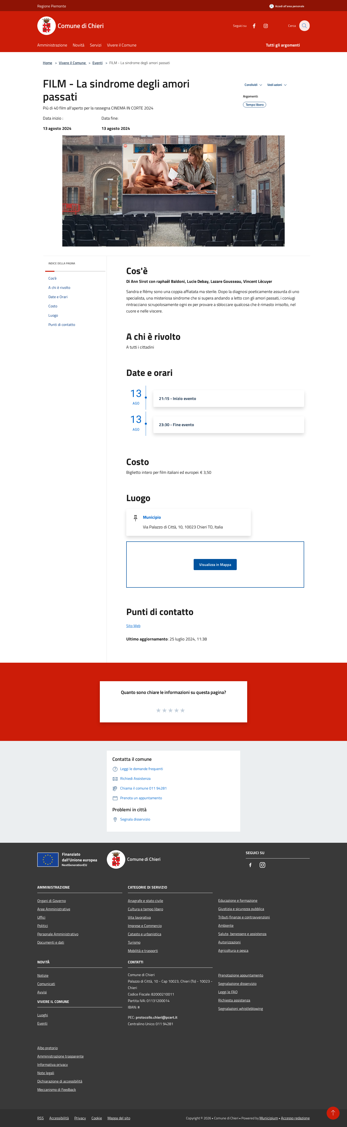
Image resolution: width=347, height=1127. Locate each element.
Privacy (80, 1118)
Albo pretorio (47, 1048)
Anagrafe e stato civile (145, 900)
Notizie (42, 975)
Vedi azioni (277, 85)
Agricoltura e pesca (233, 950)
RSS (40, 1118)
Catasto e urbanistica (144, 934)
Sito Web (133, 625)
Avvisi (42, 992)
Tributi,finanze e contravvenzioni (244, 917)
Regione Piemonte (51, 6)
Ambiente (225, 925)
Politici (42, 925)
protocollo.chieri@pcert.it (156, 1017)
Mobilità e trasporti (143, 950)
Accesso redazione (295, 1118)
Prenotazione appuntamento (240, 975)
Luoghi (42, 1015)
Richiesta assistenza (234, 1000)
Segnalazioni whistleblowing (240, 1008)
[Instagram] (263, 25)
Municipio (152, 517)
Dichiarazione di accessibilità (59, 1081)
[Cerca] (304, 25)
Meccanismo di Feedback (56, 1089)
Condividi (254, 85)
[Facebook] (251, 25)
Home (47, 63)
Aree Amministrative (53, 909)
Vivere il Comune (73, 63)
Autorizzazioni (229, 942)
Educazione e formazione (237, 900)
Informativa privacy (52, 1064)
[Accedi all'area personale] (287, 6)
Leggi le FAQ (228, 992)
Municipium (268, 1118)
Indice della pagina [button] (61, 263)
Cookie (96, 1118)
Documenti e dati (50, 942)
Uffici (41, 917)
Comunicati (46, 984)
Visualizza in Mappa (215, 564)
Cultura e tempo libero (145, 909)
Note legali (45, 1073)
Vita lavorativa (139, 917)
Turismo (134, 942)
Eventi (97, 63)
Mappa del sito (118, 1118)
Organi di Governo (51, 900)
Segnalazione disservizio (237, 983)
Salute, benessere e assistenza (242, 934)
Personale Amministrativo (57, 934)
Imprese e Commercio (145, 925)
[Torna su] (333, 1113)
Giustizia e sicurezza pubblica (241, 909)
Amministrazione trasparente (60, 1056)
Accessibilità (59, 1118)
